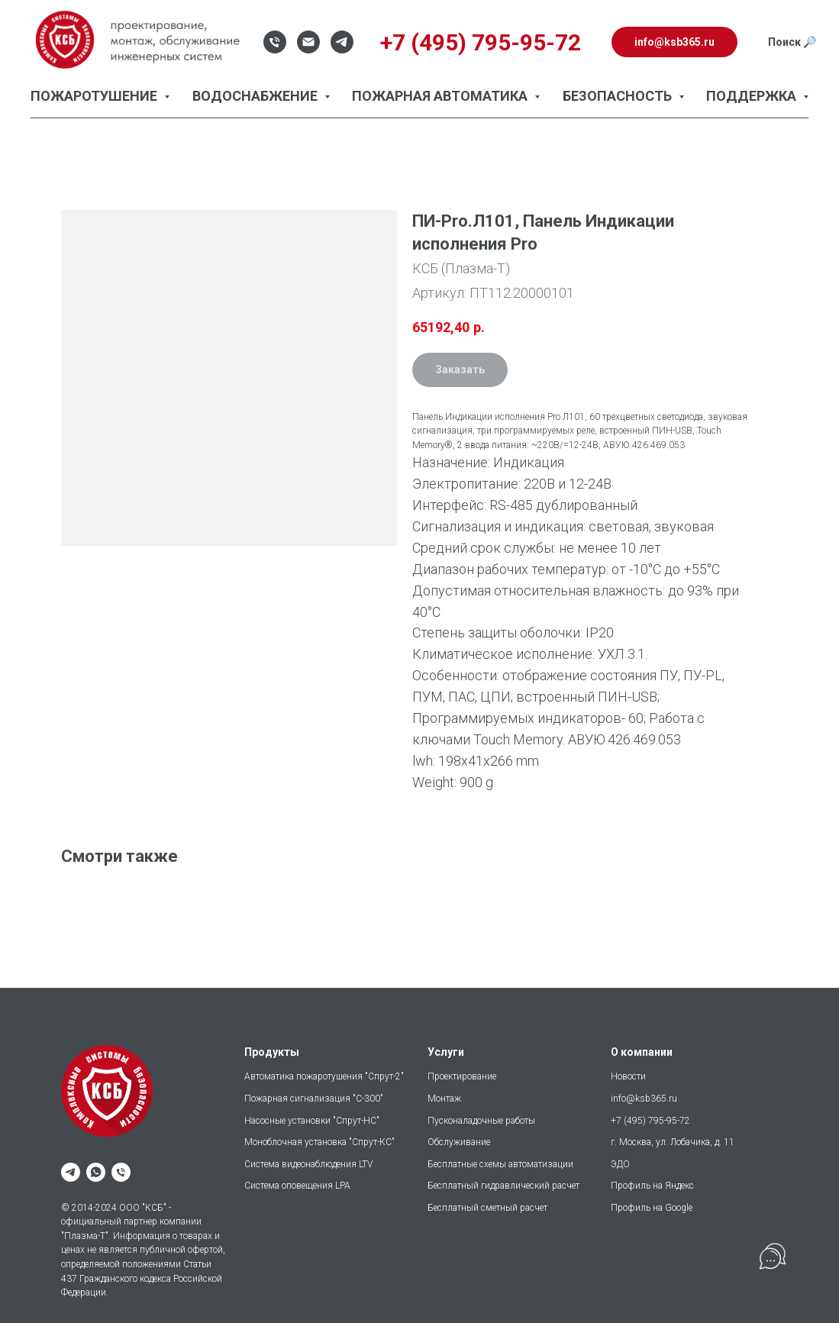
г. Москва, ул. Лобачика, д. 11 (672, 1142)
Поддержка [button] (752, 96)
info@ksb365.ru (644, 1098)
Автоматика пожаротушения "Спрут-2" (324, 1076)
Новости (628, 1076)
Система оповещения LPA (297, 1185)
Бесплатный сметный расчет (487, 1207)
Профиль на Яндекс (652, 1185)
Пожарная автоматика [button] (441, 96)
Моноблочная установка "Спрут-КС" (319, 1142)
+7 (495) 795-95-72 (650, 1120)
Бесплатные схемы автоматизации (500, 1164)
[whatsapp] (95, 1172)
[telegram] (70, 1172)
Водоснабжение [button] (256, 96)
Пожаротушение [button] (95, 96)
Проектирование (462, 1076)
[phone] (121, 1172)
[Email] (308, 42)
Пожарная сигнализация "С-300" (313, 1098)
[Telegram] (342, 42)
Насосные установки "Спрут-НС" (311, 1120)
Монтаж (444, 1098)
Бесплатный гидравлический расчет (503, 1185)
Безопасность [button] (619, 96)
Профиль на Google (651, 1207)
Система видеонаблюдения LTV (308, 1164)
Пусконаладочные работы (481, 1120)
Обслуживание (459, 1142)
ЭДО (620, 1164)
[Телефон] (274, 42)
